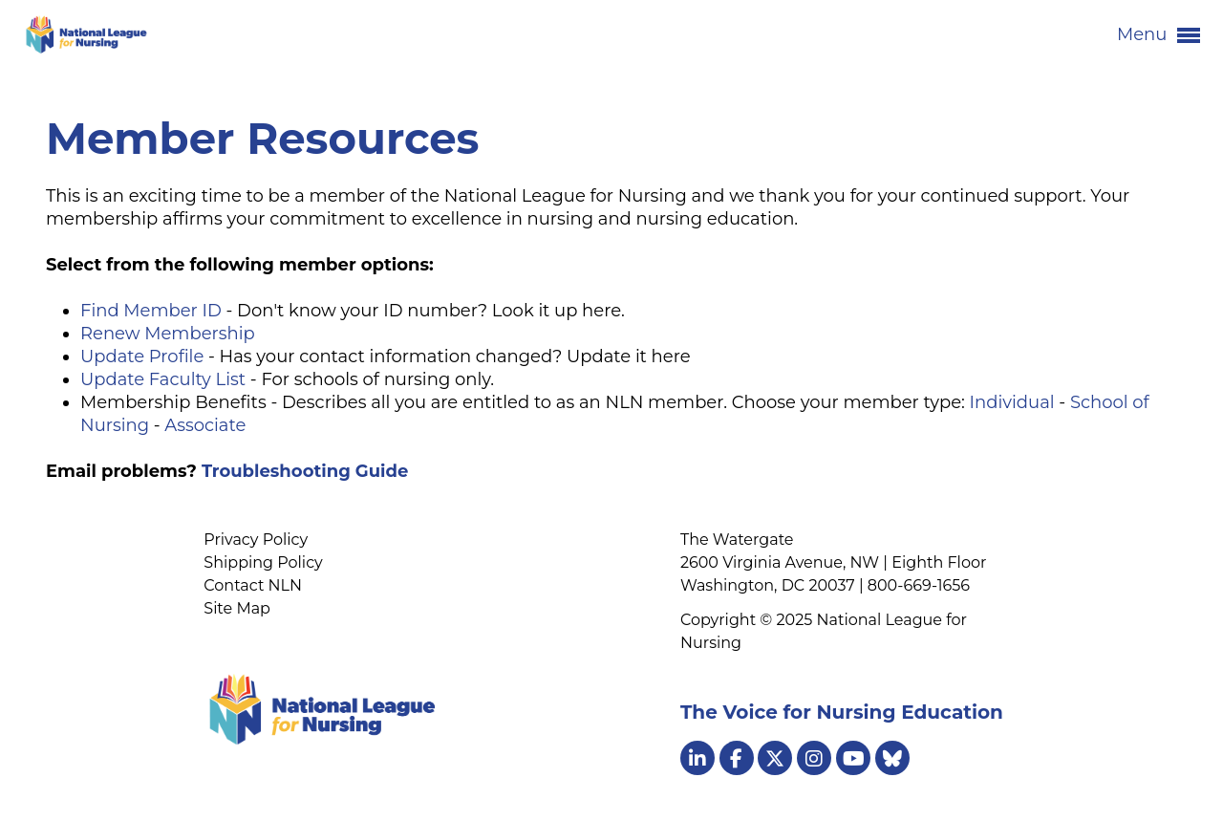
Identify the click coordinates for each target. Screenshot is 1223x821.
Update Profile (142, 356)
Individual (1012, 402)
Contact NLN (253, 585)
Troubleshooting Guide (305, 471)
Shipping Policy (263, 562)
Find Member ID (151, 310)
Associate (205, 425)
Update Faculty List (163, 379)
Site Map (237, 608)
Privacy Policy (256, 539)
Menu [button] (1158, 35)
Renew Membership (167, 333)
